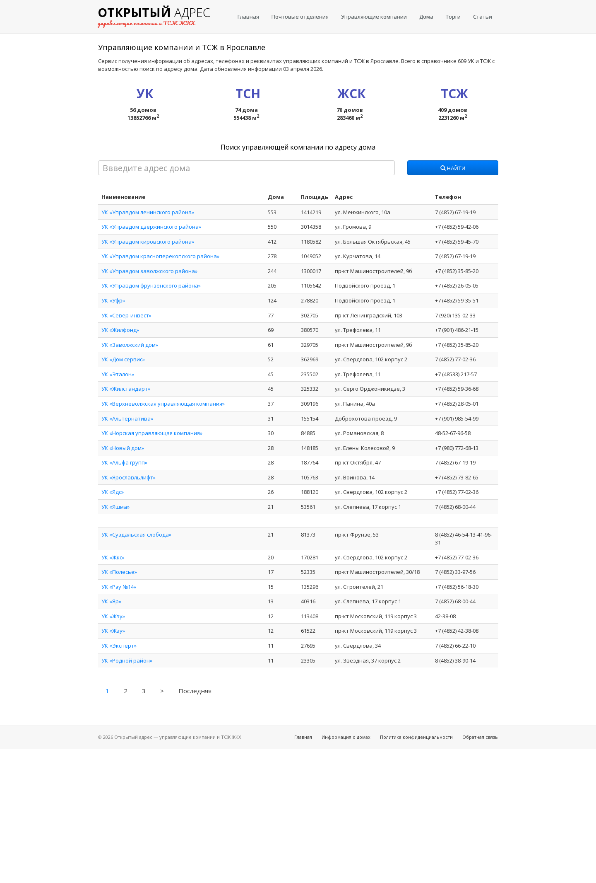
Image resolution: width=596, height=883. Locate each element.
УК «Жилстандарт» (125, 388)
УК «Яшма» (115, 506)
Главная (248, 16)
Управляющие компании (374, 16)
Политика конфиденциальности (416, 737)
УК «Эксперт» (119, 645)
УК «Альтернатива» (127, 418)
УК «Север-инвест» (126, 315)
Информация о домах (346, 737)
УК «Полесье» (119, 572)
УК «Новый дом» (122, 448)
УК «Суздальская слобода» (136, 534)
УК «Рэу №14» (118, 586)
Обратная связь (480, 737)
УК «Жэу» (113, 616)
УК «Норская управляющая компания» (151, 433)
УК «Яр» (111, 601)
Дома (426, 16)
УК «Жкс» (113, 557)
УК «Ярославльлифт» (128, 477)
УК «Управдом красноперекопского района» (160, 256)
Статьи (482, 16)
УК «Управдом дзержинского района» (151, 226)
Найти (453, 168)
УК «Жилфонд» (120, 330)
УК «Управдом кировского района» (147, 241)
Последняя (194, 691)
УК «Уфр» (113, 300)
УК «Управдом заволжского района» (149, 271)
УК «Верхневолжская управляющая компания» (163, 403)
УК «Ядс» (112, 492)
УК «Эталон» (117, 374)
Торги (453, 16)
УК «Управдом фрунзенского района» (151, 285)
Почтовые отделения (300, 16)
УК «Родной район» (126, 660)
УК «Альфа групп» (124, 462)
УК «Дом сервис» (123, 359)
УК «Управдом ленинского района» (147, 212)
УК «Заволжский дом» (129, 344)
